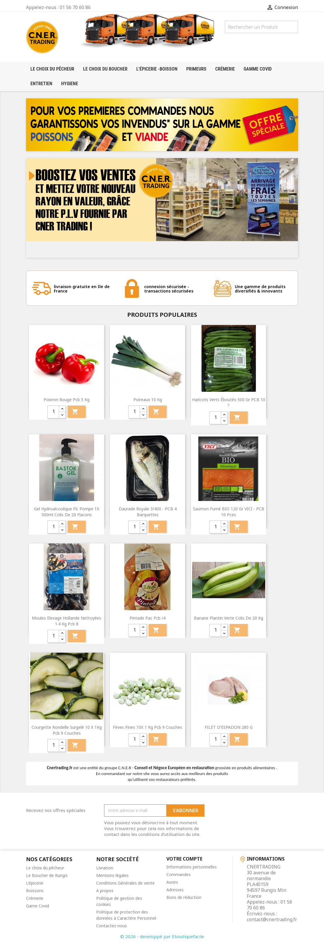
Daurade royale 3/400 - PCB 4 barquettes (148, 511)
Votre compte (184, 859)
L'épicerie (34, 883)
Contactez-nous (111, 925)
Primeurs (196, 69)
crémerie (225, 69)
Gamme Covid (258, 69)
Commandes (178, 874)
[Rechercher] (261, 27)
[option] (162, 208)
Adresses (175, 889)
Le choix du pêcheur (45, 868)
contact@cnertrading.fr (272, 919)
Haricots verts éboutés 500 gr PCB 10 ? (228, 402)
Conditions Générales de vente (125, 883)
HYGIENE (69, 83)
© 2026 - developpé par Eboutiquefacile (162, 936)
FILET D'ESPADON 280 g (229, 727)
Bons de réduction (183, 897)
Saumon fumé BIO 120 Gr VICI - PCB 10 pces (228, 511)
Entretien (41, 83)
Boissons (35, 890)
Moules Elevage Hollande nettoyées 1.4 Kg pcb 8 (66, 621)
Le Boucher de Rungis (47, 875)
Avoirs (172, 882)
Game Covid (37, 906)
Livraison (104, 868)
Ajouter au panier (75, 411)
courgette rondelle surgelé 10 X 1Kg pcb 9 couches (67, 730)
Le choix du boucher (105, 69)
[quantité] (53, 412)
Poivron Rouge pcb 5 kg (66, 399)
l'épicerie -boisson (156, 69)
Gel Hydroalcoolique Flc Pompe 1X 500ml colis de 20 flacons (66, 511)
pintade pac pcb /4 (148, 618)
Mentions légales (112, 875)
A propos (104, 890)
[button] (46, 208)
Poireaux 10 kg (147, 399)
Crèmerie (34, 898)
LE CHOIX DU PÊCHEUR (52, 69)
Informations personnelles (191, 867)
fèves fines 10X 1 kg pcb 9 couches (147, 727)
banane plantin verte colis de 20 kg (228, 618)
